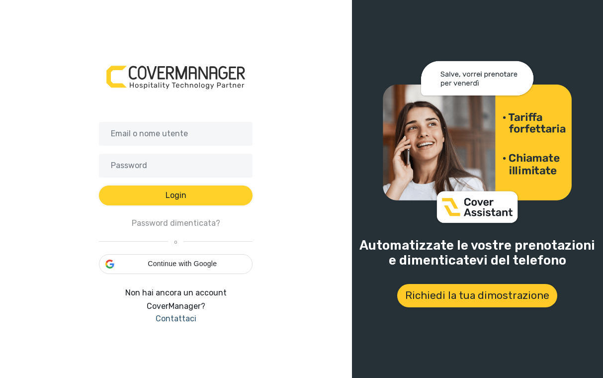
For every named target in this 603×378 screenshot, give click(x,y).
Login (176, 195)
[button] (176, 264)
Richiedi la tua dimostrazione (477, 295)
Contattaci (176, 318)
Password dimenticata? (176, 223)
